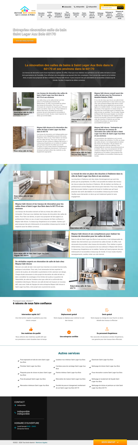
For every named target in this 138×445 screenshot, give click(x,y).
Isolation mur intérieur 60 (49, 15)
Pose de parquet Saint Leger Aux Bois (33, 379)
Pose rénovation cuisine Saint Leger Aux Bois (107, 372)
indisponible (66, 6)
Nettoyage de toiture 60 (100, 14)
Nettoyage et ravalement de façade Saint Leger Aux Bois (105, 380)
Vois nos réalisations (25, 41)
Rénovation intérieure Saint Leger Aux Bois (34, 385)
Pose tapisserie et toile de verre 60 (67, 15)
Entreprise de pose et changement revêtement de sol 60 (119, 15)
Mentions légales (41, 442)
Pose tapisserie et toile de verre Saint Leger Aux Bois (34, 361)
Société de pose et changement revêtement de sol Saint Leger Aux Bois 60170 (70, 387)
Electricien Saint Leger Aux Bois (102, 360)
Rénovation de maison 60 (41, 14)
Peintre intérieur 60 (84, 14)
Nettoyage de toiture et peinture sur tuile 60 (109, 15)
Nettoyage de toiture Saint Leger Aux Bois (106, 366)
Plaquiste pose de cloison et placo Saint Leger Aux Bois (35, 374)
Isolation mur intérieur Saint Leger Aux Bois (70, 360)
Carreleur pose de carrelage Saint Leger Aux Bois (71, 367)
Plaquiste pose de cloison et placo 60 (92, 15)
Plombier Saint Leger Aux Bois (30, 366)
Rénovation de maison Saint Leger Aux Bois (70, 379)
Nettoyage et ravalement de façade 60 (58, 14)
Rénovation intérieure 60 (76, 14)
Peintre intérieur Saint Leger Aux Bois (68, 372)
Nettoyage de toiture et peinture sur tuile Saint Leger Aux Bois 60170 (107, 387)
